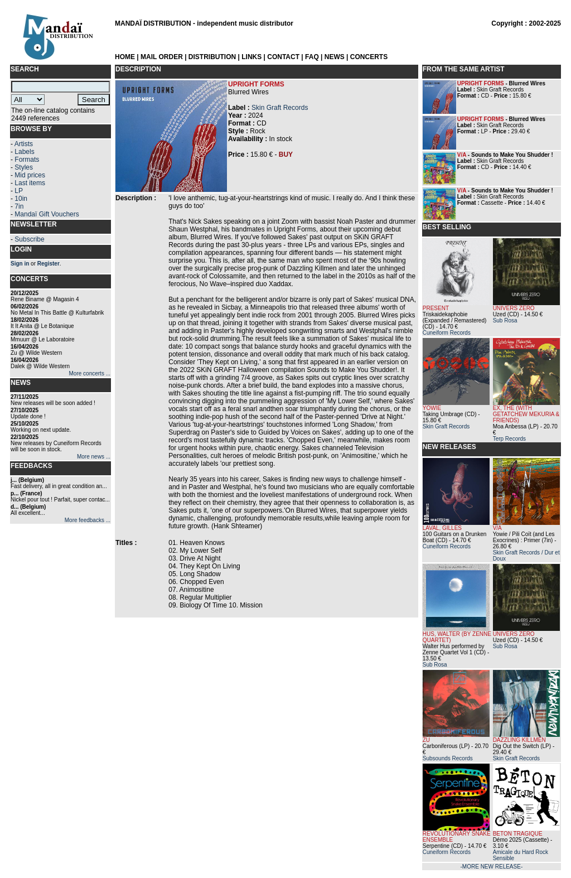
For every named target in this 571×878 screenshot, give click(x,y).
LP (18, 191)
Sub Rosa (505, 320)
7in (18, 206)
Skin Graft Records (279, 108)
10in (20, 198)
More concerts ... (89, 373)
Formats (26, 159)
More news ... (93, 457)
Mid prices (29, 175)
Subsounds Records (448, 758)
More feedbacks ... (87, 520)
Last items (29, 183)
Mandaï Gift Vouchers (46, 214)
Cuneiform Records (447, 333)
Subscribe (29, 239)
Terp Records (509, 439)
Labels (24, 152)
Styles (23, 167)
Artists (23, 144)
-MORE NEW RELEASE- (492, 866)
